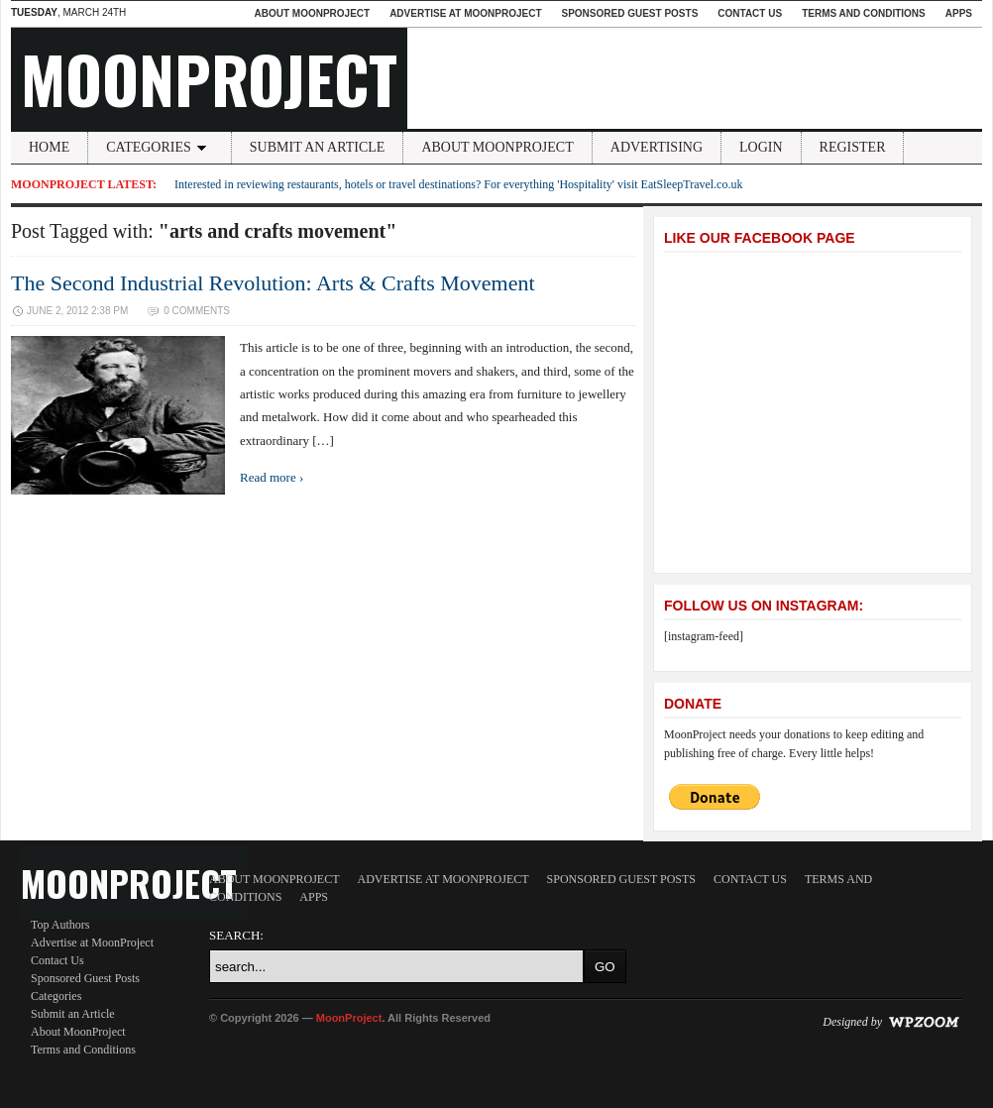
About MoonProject (312, 13)
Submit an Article (318, 147)
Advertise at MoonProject (465, 13)
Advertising (656, 147)
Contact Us (749, 13)
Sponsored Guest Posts (630, 13)
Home (49, 147)
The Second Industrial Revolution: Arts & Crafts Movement (273, 283)
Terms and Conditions (864, 13)
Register (853, 147)
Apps (958, 13)
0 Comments (197, 310)
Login (761, 147)
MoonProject (209, 78)
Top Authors (60, 925)
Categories (159, 147)
